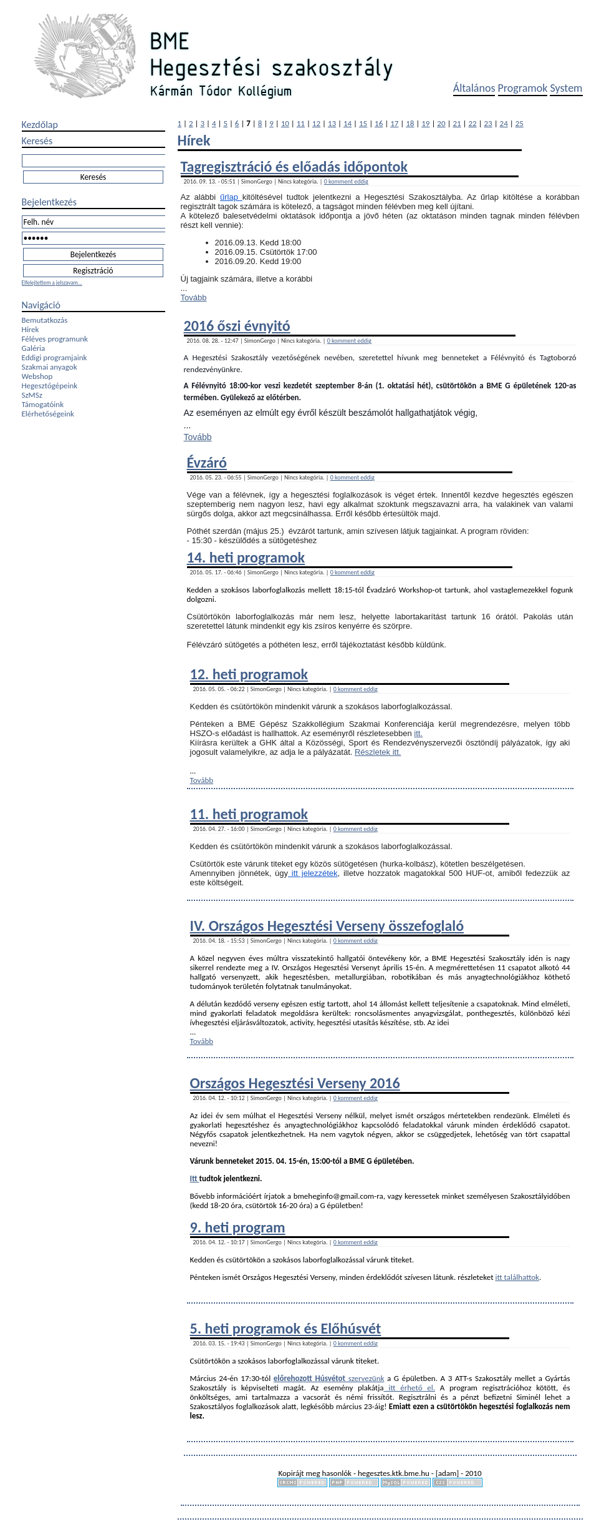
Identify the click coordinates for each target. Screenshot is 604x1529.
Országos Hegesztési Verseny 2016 (295, 1083)
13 (332, 123)
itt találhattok (517, 1277)
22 (472, 123)
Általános (474, 88)
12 (316, 123)
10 (285, 123)
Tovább (194, 297)
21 (457, 123)
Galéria (34, 348)
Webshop (37, 376)
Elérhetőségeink (48, 413)
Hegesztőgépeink (50, 385)
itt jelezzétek (313, 873)
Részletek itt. (378, 752)
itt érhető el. (409, 1387)
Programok (523, 88)
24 (504, 123)
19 (425, 123)
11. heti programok (249, 814)
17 (394, 123)
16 (379, 123)
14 (347, 123)
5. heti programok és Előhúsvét (285, 1328)
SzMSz (32, 395)
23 (488, 123)
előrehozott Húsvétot (309, 1378)
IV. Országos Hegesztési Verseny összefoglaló (327, 926)
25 (519, 123)
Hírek (30, 329)
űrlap (231, 197)
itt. (418, 733)
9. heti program (237, 1227)
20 (441, 123)
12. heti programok (249, 674)
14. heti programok (246, 557)
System (566, 88)
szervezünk (364, 1378)
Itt (194, 1178)
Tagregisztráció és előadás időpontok (294, 166)
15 (363, 123)
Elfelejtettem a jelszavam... (52, 282)
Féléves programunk (55, 338)
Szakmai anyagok (49, 366)
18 (410, 123)
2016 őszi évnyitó (237, 326)
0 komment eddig (346, 181)
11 (301, 123)
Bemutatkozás (45, 320)
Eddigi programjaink (54, 357)
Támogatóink (43, 404)
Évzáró (207, 462)
